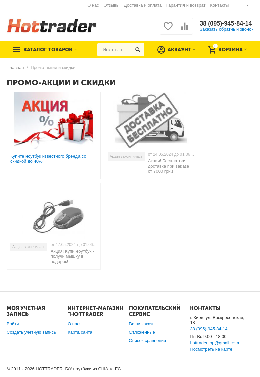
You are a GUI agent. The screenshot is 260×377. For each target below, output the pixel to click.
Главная (15, 67)
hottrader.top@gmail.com (214, 342)
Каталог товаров (47, 49)
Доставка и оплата (143, 5)
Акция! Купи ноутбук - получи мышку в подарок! (72, 256)
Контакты (219, 5)
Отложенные (142, 332)
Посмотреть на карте (211, 349)
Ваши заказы (142, 323)
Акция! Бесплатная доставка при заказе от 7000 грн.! (168, 166)
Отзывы (111, 5)
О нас (93, 5)
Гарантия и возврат (186, 5)
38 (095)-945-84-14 (226, 23)
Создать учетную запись (31, 332)
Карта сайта (80, 332)
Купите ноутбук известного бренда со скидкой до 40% (48, 159)
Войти (13, 323)
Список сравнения (147, 340)
